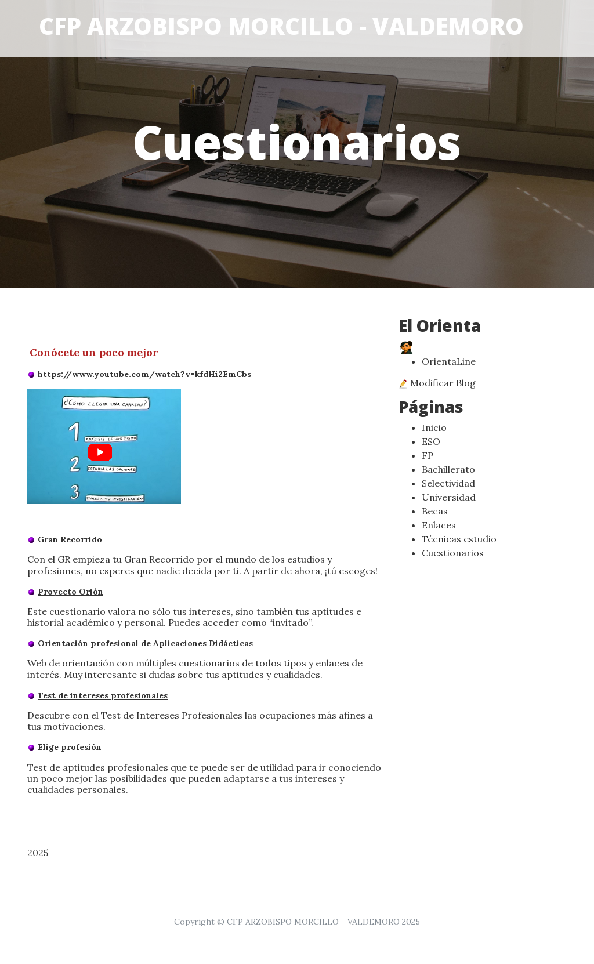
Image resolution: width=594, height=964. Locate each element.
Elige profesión (70, 747)
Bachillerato (448, 469)
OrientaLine (449, 361)
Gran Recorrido (70, 539)
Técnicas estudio (459, 539)
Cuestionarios (453, 553)
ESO (431, 441)
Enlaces (439, 525)
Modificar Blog (437, 383)
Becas (435, 511)
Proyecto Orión (70, 591)
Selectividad (448, 483)
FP (427, 455)
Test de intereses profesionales (103, 695)
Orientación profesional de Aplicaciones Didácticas (145, 643)
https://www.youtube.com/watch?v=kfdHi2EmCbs (144, 374)
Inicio (434, 427)
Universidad (449, 497)
